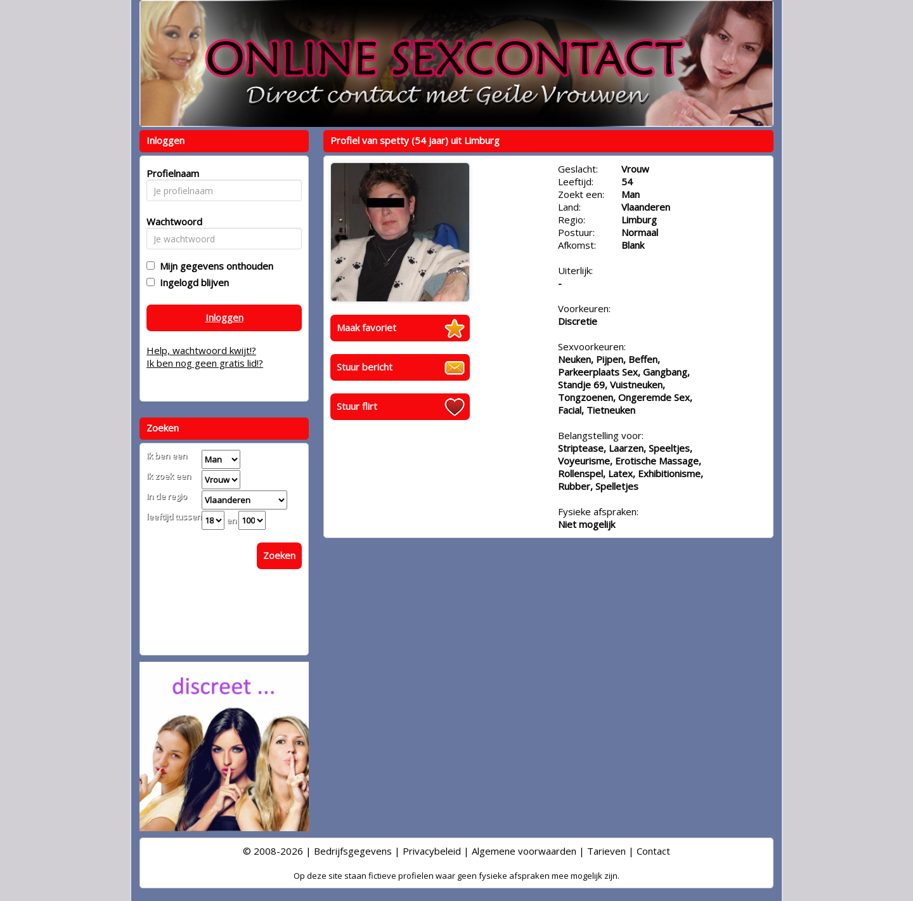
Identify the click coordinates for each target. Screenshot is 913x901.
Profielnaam (170, 173)
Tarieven (606, 851)
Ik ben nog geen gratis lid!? (204, 363)
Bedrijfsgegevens (353, 851)
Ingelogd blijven (192, 282)
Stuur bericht (364, 366)
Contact (653, 851)
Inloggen (224, 317)
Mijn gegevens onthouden (214, 266)
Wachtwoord (170, 221)
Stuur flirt (357, 406)
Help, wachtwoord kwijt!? (201, 350)
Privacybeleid (432, 851)
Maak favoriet (366, 327)
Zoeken (279, 555)
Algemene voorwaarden (524, 851)
